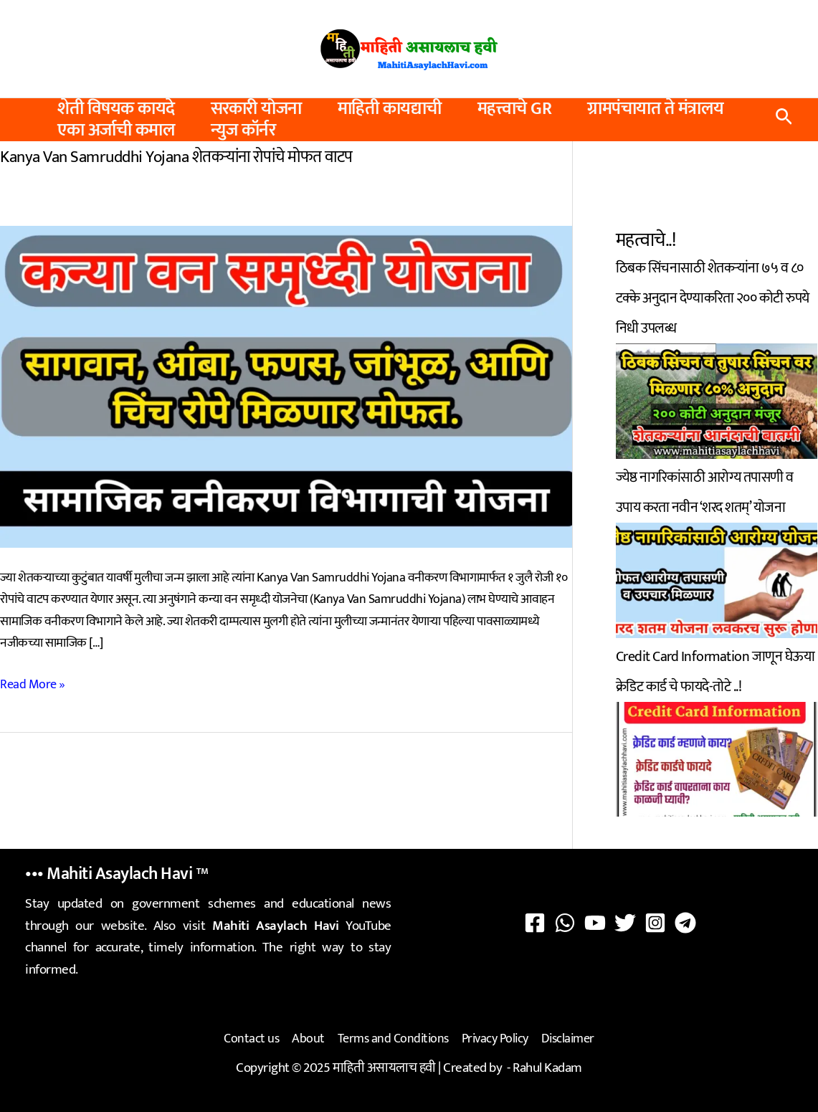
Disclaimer (567, 1039)
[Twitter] (625, 922)
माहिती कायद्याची (390, 109)
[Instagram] (655, 922)
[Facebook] (535, 922)
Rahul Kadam (547, 1068)
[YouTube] (595, 922)
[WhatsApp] (565, 922)
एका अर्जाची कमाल (116, 130)
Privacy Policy (495, 1039)
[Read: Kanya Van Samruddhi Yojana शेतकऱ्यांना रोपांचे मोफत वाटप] (286, 385)
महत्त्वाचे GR (514, 109)
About (308, 1039)
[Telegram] (685, 922)
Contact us (251, 1039)
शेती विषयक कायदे (116, 109)
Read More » (32, 685)
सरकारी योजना (256, 109)
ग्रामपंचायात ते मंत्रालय (655, 109)
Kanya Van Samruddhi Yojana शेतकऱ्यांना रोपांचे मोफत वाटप (176, 157)
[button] (784, 120)
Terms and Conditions (393, 1039)
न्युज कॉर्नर (243, 130)
